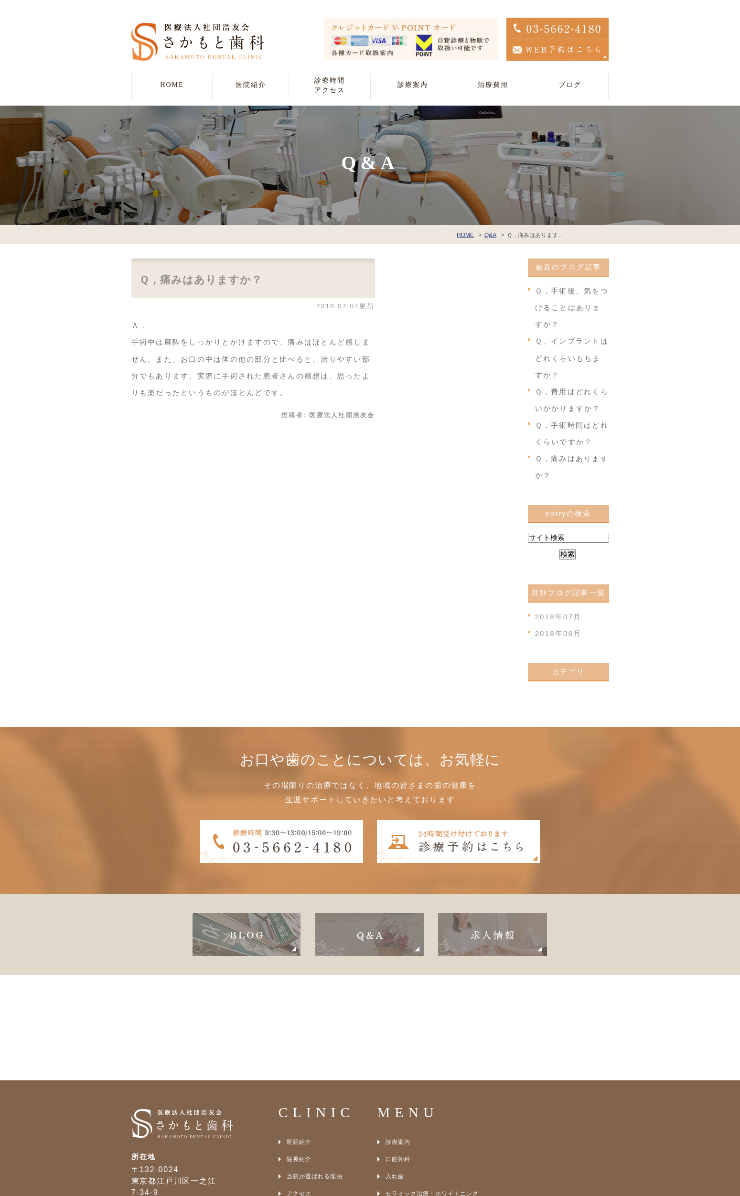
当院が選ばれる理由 (315, 1071)
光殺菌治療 (401, 1123)
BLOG (295, 1105)
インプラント (404, 1105)
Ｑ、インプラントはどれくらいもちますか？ (572, 357)
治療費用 (493, 84)
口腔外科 (398, 1054)
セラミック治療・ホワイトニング (432, 1088)
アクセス (299, 1088)
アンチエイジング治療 (417, 1140)
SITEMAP (301, 1123)
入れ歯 (395, 1071)
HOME (171, 84)
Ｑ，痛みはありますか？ (200, 280)
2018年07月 (558, 617)
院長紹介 (299, 1054)
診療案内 (398, 1037)
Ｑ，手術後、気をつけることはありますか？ (572, 307)
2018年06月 (558, 633)
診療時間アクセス (329, 85)
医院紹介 (299, 1037)
